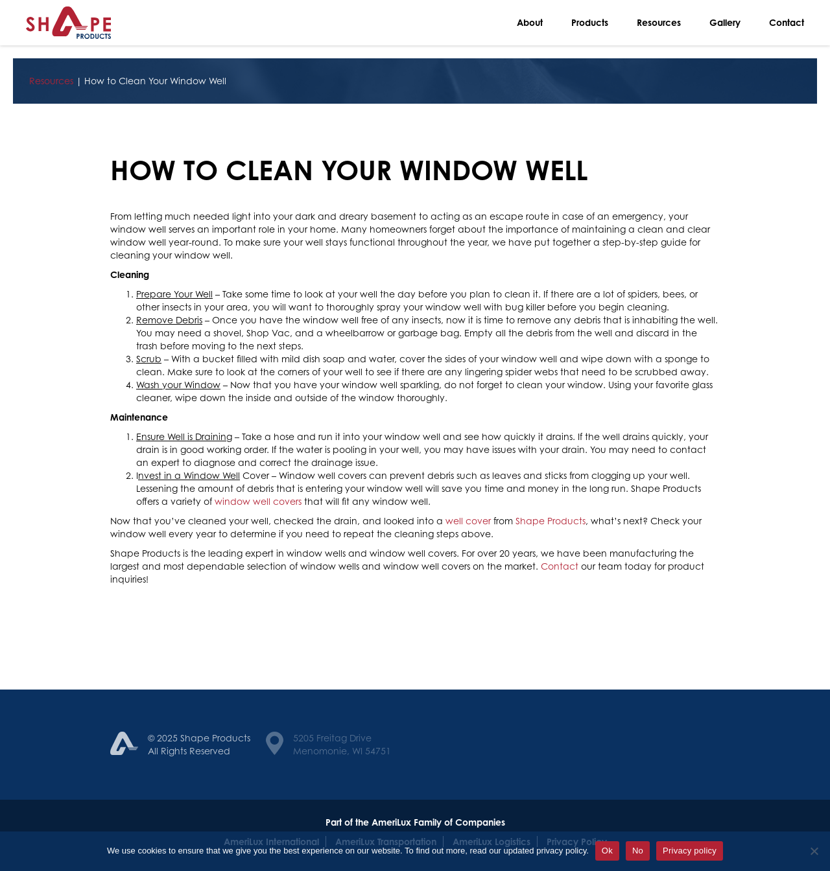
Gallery (725, 22)
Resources (659, 22)
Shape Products (551, 520)
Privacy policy (690, 850)
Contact (786, 22)
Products (589, 22)
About (530, 22)
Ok (607, 850)
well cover (468, 520)
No (637, 850)
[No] (813, 850)
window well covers (258, 501)
